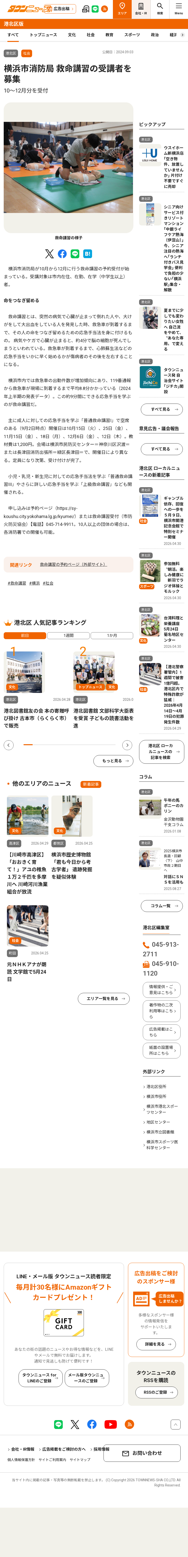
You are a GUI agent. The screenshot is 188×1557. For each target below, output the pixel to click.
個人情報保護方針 (21, 1460)
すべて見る (160, 409)
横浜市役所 (156, 1096)
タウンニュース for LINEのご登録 (39, 1378)
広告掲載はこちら (161, 1032)
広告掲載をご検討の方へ (64, 1449)
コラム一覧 (160, 906)
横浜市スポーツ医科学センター (162, 1145)
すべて (13, 35)
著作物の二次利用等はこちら (161, 1011)
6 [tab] (74, 744)
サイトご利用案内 (52, 1460)
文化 (72, 35)
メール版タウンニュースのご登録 (86, 1378)
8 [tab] (92, 744)
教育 (109, 35)
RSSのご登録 (155, 1392)
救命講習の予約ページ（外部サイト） (73, 564)
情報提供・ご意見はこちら (161, 989)
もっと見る (112, 761)
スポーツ (132, 35)
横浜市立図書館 (160, 1132)
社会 (91, 35)
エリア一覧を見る (102, 998)
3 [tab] (46, 744)
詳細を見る (155, 1344)
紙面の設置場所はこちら (161, 1050)
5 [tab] (64, 744)
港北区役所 (156, 1086)
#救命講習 (17, 583)
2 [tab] (37, 744)
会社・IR (141, 13)
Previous (9, 745)
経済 (174, 35)
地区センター (158, 1122)
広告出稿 (61, 8)
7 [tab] (83, 744)
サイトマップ (80, 1460)
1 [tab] (28, 744)
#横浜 (34, 583)
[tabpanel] (68, 171)
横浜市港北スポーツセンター (162, 1109)
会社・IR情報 (22, 1449)
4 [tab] (55, 744)
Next (127, 745)
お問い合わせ (147, 1453)
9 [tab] (101, 744)
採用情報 (101, 1449)
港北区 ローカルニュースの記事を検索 (160, 751)
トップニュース (43, 35)
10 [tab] (110, 744)
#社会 (48, 583)
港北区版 (13, 24)
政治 (155, 35)
